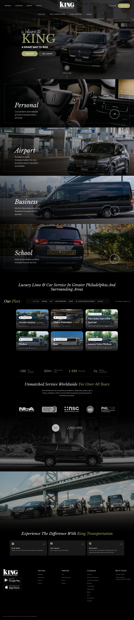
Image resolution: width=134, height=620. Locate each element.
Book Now (124, 5)
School (39, 5)
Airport (29, 5)
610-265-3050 (112, 5)
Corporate (19, 5)
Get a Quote (47, 54)
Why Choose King (57, 14)
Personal (8, 5)
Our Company (76, 14)
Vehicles (41, 14)
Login (88, 14)
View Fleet (30, 54)
